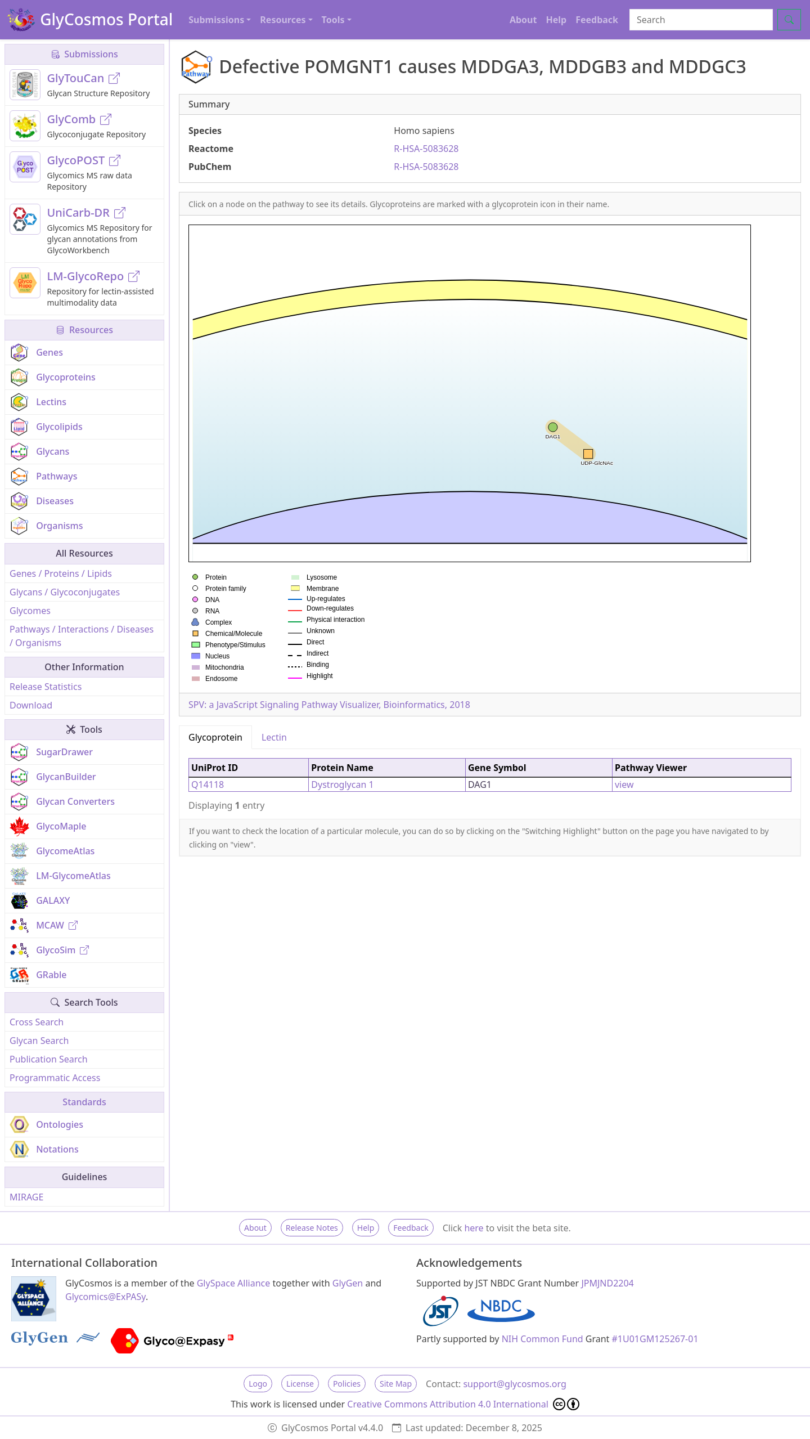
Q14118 (207, 784)
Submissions (84, 54)
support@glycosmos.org (514, 1384)
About (523, 20)
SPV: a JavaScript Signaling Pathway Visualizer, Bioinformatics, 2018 (329, 704)
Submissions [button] (216, 20)
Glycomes (30, 610)
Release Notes (312, 1227)
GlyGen (347, 1283)
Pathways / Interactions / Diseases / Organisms (82, 636)
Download (31, 705)
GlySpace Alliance (234, 1283)
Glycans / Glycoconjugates (65, 592)
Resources (84, 330)
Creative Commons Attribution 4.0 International (463, 1404)
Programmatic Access (55, 1078)
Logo (258, 1383)
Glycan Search (39, 1040)
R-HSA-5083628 (426, 148)
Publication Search (49, 1059)
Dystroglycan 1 (342, 784)
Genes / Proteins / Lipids (61, 573)
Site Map (396, 1383)
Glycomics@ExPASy (105, 1296)
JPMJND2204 (607, 1283)
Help (556, 20)
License (300, 1383)
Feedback (596, 20)
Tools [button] (333, 20)
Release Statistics (46, 686)
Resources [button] (282, 20)
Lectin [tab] (274, 737)
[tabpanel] (489, 784)
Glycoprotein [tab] (215, 737)
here (473, 1228)
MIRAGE (26, 1197)
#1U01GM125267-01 (655, 1339)
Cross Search (37, 1022)
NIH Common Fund (542, 1339)
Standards (84, 1102)
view (624, 784)
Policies (347, 1383)
